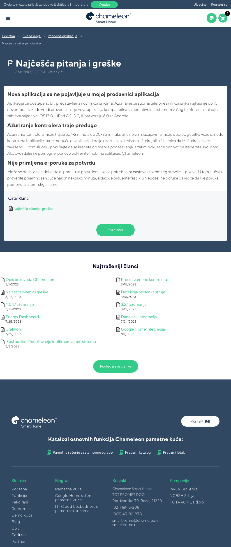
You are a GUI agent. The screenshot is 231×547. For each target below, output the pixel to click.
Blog (16, 522)
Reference (21, 509)
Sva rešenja (32, 36)
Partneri (19, 541)
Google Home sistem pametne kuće (73, 498)
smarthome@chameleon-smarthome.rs (135, 522)
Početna (19, 489)
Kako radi (20, 502)
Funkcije (19, 496)
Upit (15, 528)
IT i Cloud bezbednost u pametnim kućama (77, 508)
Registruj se (219, 4)
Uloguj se (200, 4)
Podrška (8, 36)
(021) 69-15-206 (125, 507)
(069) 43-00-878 (127, 514)
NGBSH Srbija (182, 496)
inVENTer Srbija (184, 489)
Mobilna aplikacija (62, 36)
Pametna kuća (68, 489)
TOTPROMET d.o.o (187, 502)
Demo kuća (22, 515)
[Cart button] (222, 18)
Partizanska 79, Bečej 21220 (137, 501)
